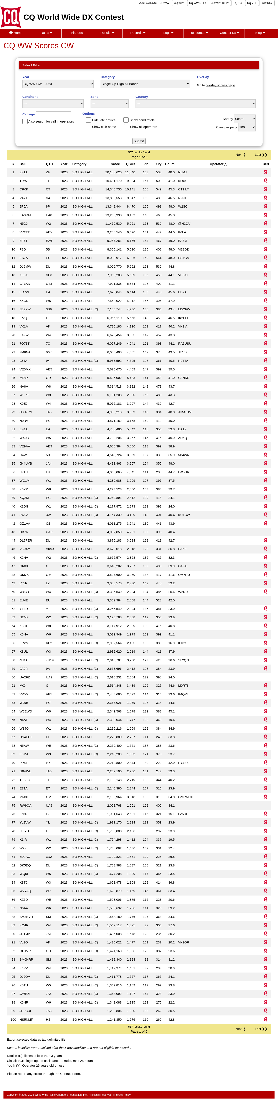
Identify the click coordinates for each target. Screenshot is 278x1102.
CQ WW (164, 3)
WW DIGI (267, 3)
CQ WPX (179, 3)
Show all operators (143, 127)
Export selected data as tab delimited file (36, 1039)
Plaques (77, 32)
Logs (168, 32)
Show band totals (141, 120)
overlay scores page (220, 85)
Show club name (104, 127)
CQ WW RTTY (197, 3)
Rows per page (226, 127)
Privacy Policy (122, 1094)
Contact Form (70, 1074)
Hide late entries (104, 120)
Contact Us (229, 32)
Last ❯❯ (261, 154)
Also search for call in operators (51, 121)
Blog (260, 32)
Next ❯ (242, 154)
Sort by (228, 119)
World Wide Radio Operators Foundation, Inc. (61, 1094)
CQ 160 (237, 3)
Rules (46, 32)
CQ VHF (252, 3)
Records (137, 32)
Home (15, 32)
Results (107, 32)
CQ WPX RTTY (220, 3)
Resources (199, 32)
